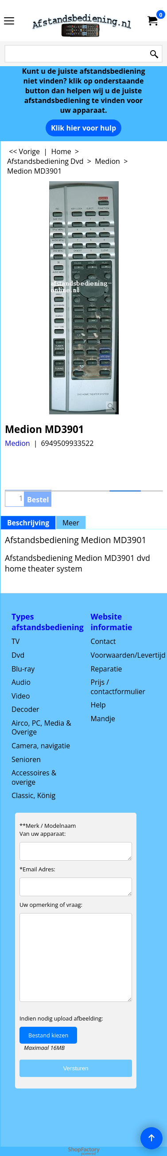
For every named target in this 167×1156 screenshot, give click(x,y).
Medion (17, 443)
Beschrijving (28, 523)
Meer (70, 523)
